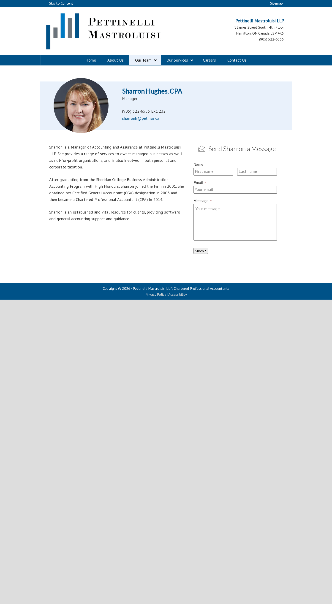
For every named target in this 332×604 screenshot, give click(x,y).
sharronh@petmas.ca (140, 118)
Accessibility (177, 294)
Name (198, 164)
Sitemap (276, 3)
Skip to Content (61, 3)
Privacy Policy (155, 294)
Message (202, 201)
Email (199, 183)
